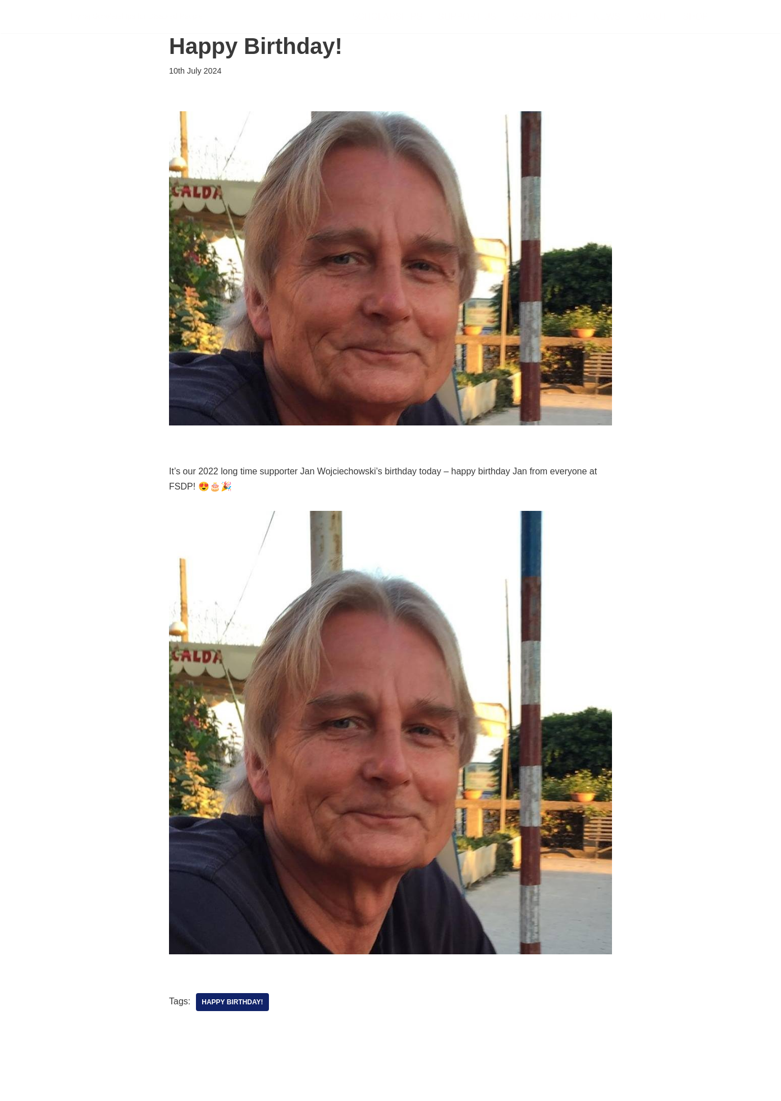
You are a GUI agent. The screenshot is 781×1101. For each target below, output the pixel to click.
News (606, 16)
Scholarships (387, 16)
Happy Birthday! (232, 1002)
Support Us (467, 16)
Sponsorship (545, 16)
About (651, 16)
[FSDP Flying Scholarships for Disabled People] (137, 16)
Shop (695, 16)
